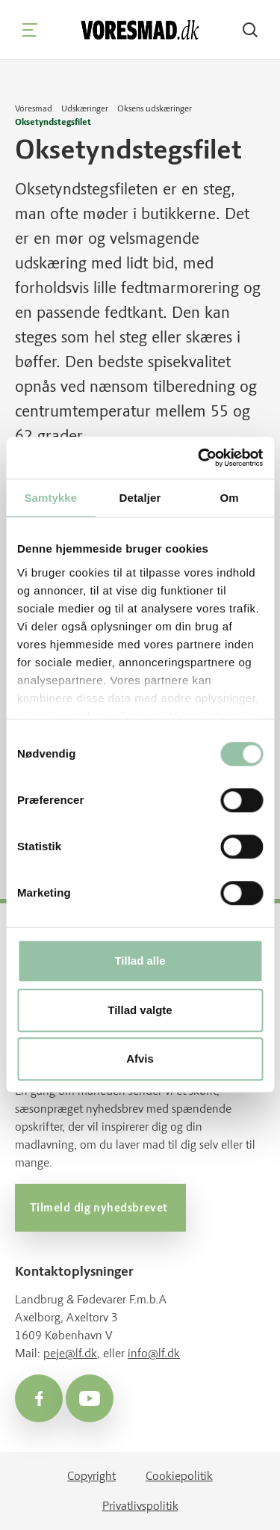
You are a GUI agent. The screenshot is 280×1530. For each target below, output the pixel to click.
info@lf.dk (154, 1353)
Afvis (140, 1059)
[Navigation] (30, 30)
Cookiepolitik (179, 1476)
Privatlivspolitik (140, 1506)
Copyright (91, 1476)
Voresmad (33, 108)
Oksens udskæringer (154, 108)
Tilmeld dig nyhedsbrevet (100, 1207)
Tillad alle (139, 961)
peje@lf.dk (70, 1353)
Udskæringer (84, 108)
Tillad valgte (140, 1010)
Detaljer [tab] (140, 497)
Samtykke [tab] (50, 497)
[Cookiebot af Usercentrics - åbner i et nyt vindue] (199, 457)
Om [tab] (229, 497)
